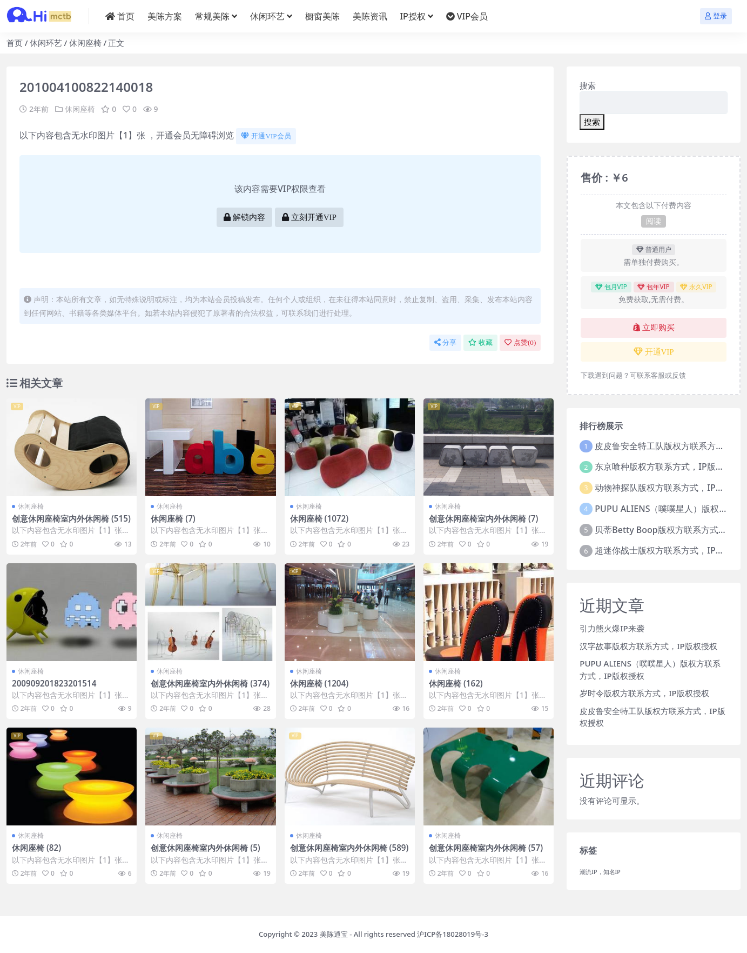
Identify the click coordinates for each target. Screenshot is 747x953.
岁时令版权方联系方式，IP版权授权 (644, 693)
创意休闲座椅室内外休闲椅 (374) (210, 683)
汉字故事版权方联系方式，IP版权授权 (648, 646)
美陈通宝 (334, 934)
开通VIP (654, 352)
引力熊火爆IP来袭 (612, 628)
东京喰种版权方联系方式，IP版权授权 (668, 466)
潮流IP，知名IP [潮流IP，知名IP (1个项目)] (600, 872)
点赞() (520, 342)
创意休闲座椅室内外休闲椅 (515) (71, 518)
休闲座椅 (85, 42)
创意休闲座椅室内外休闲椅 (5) (205, 847)
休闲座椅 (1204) (319, 683)
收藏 (480, 342)
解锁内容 (244, 217)
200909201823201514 (54, 683)
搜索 (588, 85)
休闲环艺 (46, 42)
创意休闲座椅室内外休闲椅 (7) (483, 518)
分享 (445, 342)
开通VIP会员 (266, 136)
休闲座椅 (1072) (319, 518)
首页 (14, 42)
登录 (716, 16)
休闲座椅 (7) (173, 518)
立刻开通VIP (309, 217)
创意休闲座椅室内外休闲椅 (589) (349, 847)
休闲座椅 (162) (456, 683)
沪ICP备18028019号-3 (452, 934)
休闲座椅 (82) (36, 847)
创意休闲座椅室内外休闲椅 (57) (486, 847)
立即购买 (654, 327)
